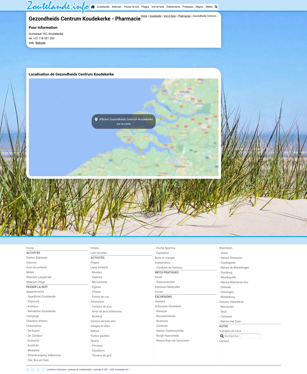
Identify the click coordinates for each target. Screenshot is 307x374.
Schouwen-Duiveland (168, 306)
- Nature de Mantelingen (234, 267)
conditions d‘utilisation (56, 369)
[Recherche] (216, 7)
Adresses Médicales (167, 287)
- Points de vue (100, 296)
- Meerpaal (32, 350)
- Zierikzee (161, 326)
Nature (95, 331)
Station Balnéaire (37, 257)
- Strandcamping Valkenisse (43, 355)
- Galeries (96, 277)
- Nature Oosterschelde (169, 331)
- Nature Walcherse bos (233, 282)
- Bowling (96, 316)
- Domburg (225, 272)
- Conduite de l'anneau (168, 267)
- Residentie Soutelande (41, 311)
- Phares (96, 292)
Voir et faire (157, 6)
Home (30, 248)
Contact (224, 341)
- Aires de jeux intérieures (106, 311)
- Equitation (162, 253)
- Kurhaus (32, 306)
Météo (209, 6)
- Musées (96, 272)
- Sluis (223, 311)
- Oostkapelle (227, 262)
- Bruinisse (161, 321)
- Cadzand (225, 316)
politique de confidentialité (79, 369)
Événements (173, 6)
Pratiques (188, 6)
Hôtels (95, 248)
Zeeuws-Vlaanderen (231, 302)
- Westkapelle (227, 277)
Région (199, 6)
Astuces (31, 262)
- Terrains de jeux (101, 306)
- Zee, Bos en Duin (37, 360)
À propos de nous (230, 331)
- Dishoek (225, 287)
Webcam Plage (35, 282)
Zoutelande (103, 6)
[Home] (93, 7)
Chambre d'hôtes (36, 321)
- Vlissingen (226, 292)
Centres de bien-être (103, 321)
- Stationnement (165, 282)
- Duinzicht (32, 340)
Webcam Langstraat (38, 277)
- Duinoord (32, 301)
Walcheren (225, 248)
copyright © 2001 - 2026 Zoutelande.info (110, 369)
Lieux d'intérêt (99, 267)
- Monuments (99, 282)
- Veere (223, 253)
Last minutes (99, 253)
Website (40, 43)
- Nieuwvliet (226, 306)
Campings (32, 316)
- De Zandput (34, 335)
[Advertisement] (251, 70)
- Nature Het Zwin (230, 321)
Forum (159, 292)
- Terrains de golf (101, 355)
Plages (145, 6)
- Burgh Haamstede (167, 335)
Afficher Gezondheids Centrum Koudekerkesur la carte (123, 121)
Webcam (117, 6)
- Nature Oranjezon (231, 258)
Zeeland (160, 301)
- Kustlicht (32, 345)
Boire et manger (165, 258)
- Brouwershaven (165, 316)
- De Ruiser (33, 331)
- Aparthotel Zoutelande (41, 296)
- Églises (96, 287)
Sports (95, 341)
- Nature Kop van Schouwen (172, 340)
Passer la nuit (131, 6)
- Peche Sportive (165, 248)
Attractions (97, 301)
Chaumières (33, 326)
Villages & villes (100, 326)
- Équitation (98, 350)
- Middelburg (227, 297)
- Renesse (161, 311)
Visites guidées (100, 336)
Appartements (35, 291)
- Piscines (97, 345)
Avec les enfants (36, 267)
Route (158, 277)
